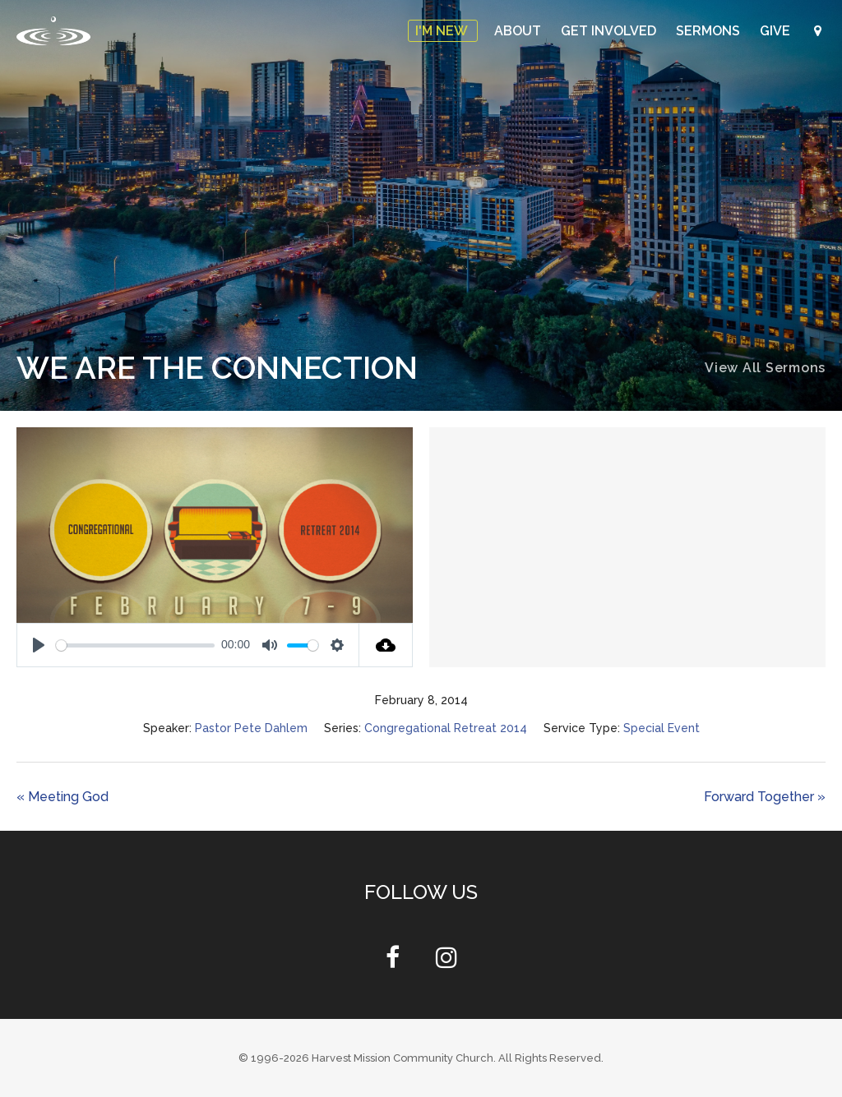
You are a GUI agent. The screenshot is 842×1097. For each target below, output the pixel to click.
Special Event (661, 728)
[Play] (38, 645)
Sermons (709, 31)
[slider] (135, 645)
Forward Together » (765, 796)
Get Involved (610, 31)
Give (776, 31)
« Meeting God (62, 796)
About (519, 31)
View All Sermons (765, 368)
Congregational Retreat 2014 (445, 728)
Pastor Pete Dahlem (251, 728)
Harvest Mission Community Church (402, 1058)
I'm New (442, 31)
